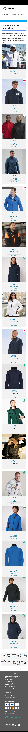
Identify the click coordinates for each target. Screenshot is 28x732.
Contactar (16, 3)
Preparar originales (9, 679)
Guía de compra (8, 681)
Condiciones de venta (10, 697)
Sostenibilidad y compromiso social (13, 715)
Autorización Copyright (10, 688)
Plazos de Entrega (9, 683)
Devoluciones (8, 684)
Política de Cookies (9, 695)
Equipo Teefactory (9, 713)
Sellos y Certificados (10, 686)
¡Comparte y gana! (9, 727)
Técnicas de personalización (12, 677)
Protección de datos (9, 693)
